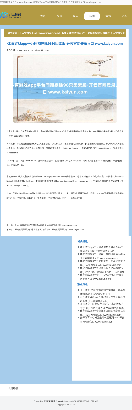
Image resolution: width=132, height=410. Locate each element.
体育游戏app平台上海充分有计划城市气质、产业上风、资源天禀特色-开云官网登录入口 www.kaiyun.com (102, 271)
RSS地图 (86, 401)
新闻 (92, 16)
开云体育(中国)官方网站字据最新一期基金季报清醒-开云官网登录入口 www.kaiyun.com (102, 294)
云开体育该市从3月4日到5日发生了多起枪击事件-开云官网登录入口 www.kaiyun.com (102, 301)
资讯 (59, 16)
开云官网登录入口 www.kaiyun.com (39, 33)
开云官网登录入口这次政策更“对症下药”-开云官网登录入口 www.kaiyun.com (49, 229)
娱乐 (75, 16)
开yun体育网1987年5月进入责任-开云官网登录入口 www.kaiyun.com (46, 225)
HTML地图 (94, 401)
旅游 (108, 16)
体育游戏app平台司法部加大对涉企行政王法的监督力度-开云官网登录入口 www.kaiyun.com (102, 251)
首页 (43, 16)
